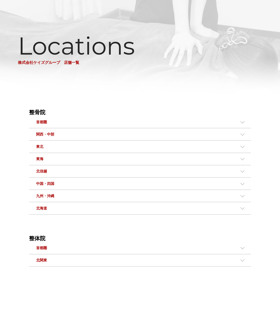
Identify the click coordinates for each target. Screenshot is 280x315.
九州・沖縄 (45, 196)
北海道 (41, 208)
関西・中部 (45, 134)
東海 (39, 159)
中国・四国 (45, 184)
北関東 (41, 260)
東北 (39, 147)
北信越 (41, 171)
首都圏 (41, 122)
